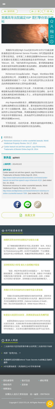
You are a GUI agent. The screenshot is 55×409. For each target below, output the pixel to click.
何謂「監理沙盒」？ (12, 353)
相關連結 (7, 388)
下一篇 (48, 10)
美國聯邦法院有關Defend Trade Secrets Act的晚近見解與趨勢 (28, 361)
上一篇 (35, 10)
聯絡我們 (7, 384)
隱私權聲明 (8, 380)
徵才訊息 (26, 380)
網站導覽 (44, 380)
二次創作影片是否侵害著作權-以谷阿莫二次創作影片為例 (28, 346)
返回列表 (11, 11)
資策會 (25, 384)
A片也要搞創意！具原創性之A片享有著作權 (22, 366)
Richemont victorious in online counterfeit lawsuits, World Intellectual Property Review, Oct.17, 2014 (26, 142)
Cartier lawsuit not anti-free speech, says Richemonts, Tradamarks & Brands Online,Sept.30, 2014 (25, 148)
